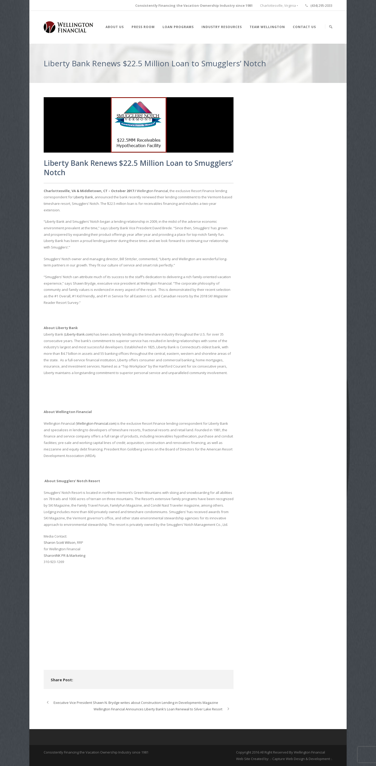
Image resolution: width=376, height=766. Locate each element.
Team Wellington (267, 27)
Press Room (143, 27)
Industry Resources (222, 27)
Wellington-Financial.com (96, 423)
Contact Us (304, 27)
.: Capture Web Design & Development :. (301, 758)
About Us (115, 27)
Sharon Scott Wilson (59, 542)
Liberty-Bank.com (78, 334)
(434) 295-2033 (321, 5)
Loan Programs (178, 27)
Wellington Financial (152, 190)
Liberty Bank (83, 197)
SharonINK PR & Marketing (64, 555)
